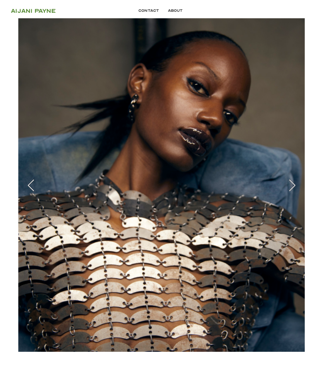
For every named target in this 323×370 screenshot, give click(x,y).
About (175, 10)
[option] (161, 185)
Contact (148, 10)
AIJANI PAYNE (68, 10)
